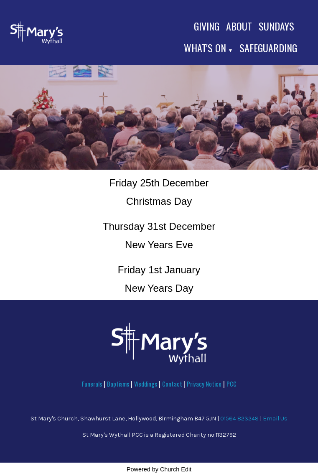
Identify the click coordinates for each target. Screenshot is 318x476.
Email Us (275, 418)
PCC (231, 383)
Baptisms (118, 383)
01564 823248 (239, 418)
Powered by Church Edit (159, 469)
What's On (205, 47)
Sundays (276, 25)
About (239, 25)
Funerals (92, 383)
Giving (206, 25)
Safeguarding (268, 47)
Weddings (145, 383)
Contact (172, 383)
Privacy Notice (204, 383)
